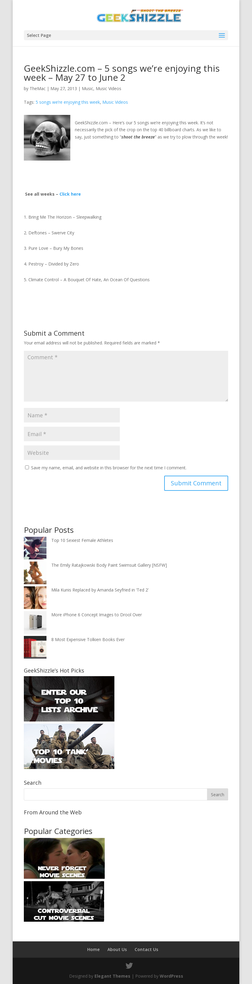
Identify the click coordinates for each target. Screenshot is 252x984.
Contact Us (146, 949)
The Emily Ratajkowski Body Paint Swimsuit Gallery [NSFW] (109, 565)
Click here (70, 194)
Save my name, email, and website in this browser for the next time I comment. (109, 468)
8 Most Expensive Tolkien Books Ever (88, 639)
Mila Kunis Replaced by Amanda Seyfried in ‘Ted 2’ (99, 590)
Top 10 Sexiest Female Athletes (82, 540)
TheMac (38, 88)
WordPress (171, 976)
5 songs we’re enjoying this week (68, 102)
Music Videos (108, 88)
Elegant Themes (112, 976)
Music (87, 88)
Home (93, 949)
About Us (117, 949)
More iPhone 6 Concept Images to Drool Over (96, 614)
